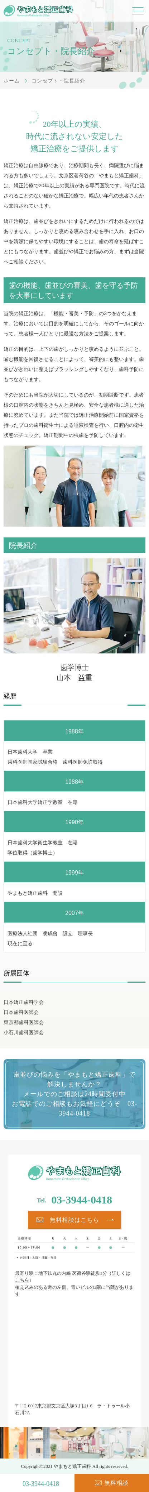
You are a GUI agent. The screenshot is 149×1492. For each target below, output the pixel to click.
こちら (22, 1280)
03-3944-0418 (81, 1200)
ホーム (12, 80)
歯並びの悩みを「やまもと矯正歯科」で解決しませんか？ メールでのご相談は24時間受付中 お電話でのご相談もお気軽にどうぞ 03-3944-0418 (74, 1094)
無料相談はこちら (74, 1220)
